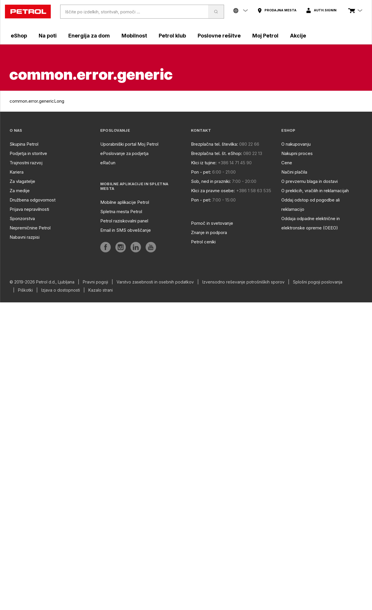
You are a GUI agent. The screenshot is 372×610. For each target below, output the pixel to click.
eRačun (107, 162)
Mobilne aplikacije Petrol (124, 202)
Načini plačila (294, 172)
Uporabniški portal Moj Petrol (129, 144)
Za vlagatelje (22, 181)
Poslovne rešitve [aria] (219, 36)
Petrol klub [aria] (172, 36)
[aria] (276, 10)
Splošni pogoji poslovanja (317, 282)
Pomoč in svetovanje (212, 223)
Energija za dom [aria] (89, 36)
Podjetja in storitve (28, 153)
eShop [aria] (19, 36)
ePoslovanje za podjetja (124, 153)
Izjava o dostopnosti (60, 290)
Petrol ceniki (203, 242)
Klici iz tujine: (204, 162)
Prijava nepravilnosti (29, 209)
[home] (28, 12)
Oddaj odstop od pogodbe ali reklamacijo (310, 204)
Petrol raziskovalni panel (124, 221)
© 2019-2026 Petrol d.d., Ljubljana (42, 282)
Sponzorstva (22, 218)
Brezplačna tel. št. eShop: (216, 153)
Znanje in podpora (209, 232)
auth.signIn (325, 10)
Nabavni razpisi (25, 237)
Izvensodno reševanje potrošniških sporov (243, 282)
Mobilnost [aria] (134, 36)
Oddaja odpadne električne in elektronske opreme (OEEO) (310, 223)
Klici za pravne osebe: (213, 190)
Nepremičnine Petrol (30, 228)
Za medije (20, 190)
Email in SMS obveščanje (125, 230)
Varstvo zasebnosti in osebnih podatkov (155, 282)
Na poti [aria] (48, 36)
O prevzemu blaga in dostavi (309, 181)
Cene (286, 162)
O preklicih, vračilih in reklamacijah (315, 190)
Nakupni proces (297, 153)
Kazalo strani (100, 290)
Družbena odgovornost (33, 200)
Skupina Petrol (24, 144)
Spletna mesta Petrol (121, 211)
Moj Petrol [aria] (265, 36)
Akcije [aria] (298, 36)
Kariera (17, 172)
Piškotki (25, 290)
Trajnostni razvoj (26, 162)
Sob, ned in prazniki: (211, 181)
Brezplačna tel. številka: (214, 144)
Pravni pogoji (95, 282)
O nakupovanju (296, 144)
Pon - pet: (201, 172)
